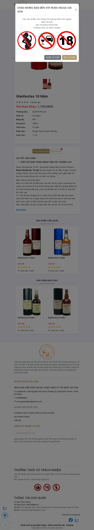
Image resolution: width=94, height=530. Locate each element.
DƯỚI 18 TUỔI (52, 57)
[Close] (76, 10)
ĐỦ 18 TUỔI (69, 57)
